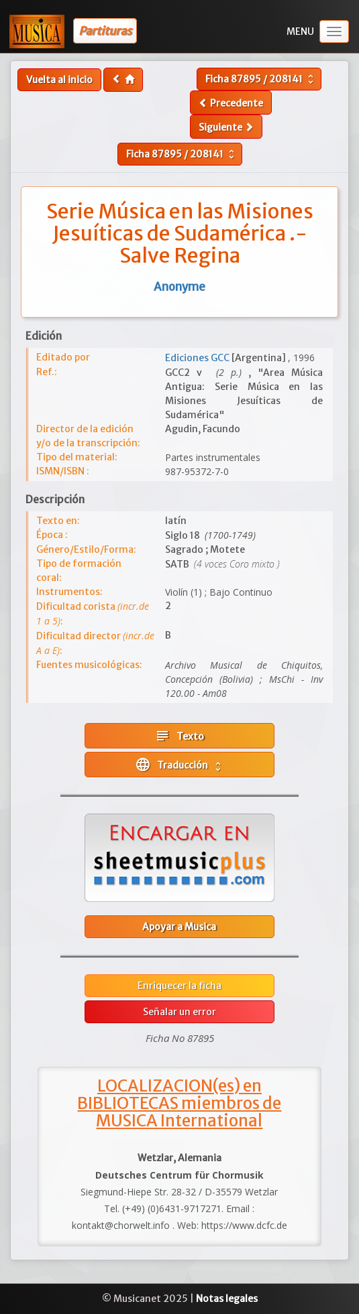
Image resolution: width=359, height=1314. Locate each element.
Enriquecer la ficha (179, 986)
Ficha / (261, 79)
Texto (179, 736)
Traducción (179, 765)
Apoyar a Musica (179, 927)
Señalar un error (179, 1012)
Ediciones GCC (198, 358)
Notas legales (227, 1299)
